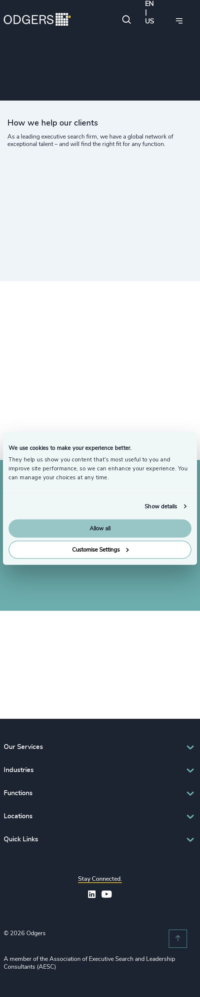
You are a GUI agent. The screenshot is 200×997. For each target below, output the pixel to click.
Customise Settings (100, 549)
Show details (161, 506)
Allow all (100, 528)
